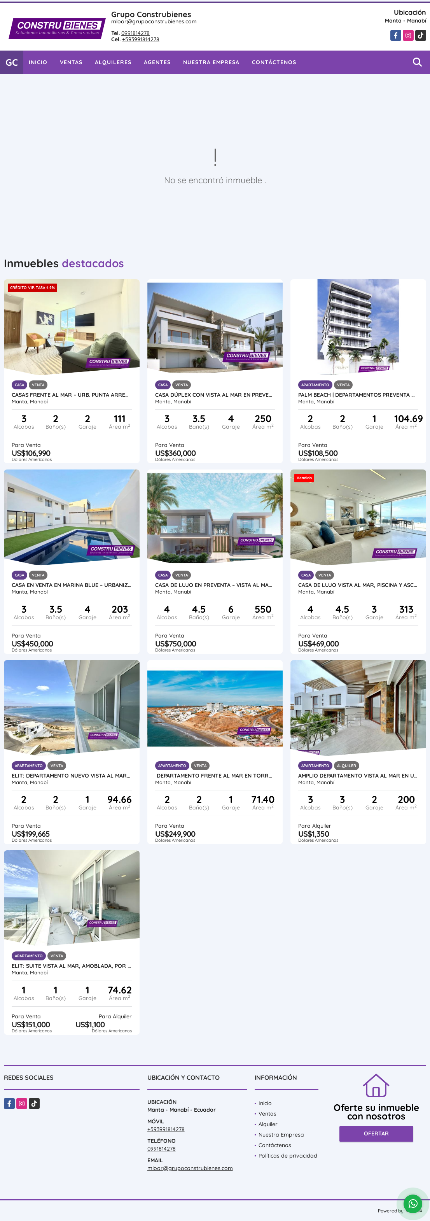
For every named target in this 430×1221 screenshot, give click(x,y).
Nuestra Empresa (211, 62)
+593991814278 (140, 39)
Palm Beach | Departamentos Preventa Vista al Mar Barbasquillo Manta (358, 395)
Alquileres (113, 62)
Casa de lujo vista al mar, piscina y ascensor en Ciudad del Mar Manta (358, 585)
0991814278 (135, 33)
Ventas (71, 62)
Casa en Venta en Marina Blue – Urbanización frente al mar (72, 585)
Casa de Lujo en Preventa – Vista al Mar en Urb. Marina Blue (215, 585)
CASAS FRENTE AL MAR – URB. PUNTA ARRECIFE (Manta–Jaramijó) (72, 395)
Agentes (157, 62)
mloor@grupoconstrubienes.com (154, 21)
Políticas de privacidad (288, 1155)
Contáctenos (274, 62)
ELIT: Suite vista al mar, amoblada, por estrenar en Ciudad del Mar (72, 966)
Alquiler (268, 1124)
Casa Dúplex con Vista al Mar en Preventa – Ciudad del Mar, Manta (215, 395)
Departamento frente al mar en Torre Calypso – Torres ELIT (215, 776)
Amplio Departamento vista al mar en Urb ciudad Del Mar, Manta (358, 776)
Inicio (38, 62)
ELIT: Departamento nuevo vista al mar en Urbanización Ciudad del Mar (72, 776)
